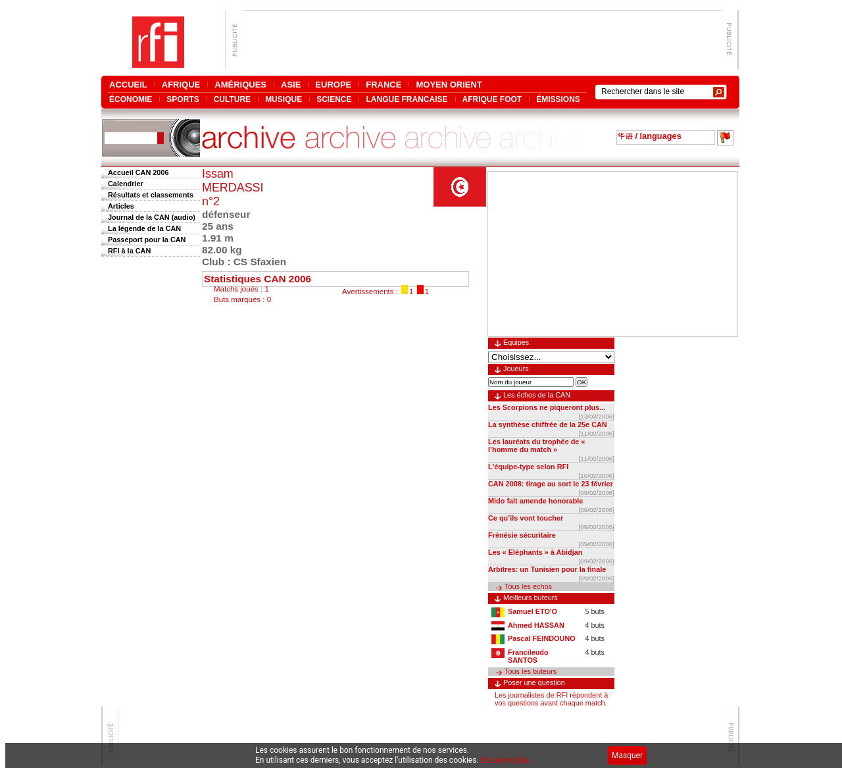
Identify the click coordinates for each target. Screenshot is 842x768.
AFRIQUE (181, 85)
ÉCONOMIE (130, 99)
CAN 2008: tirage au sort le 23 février (550, 484)
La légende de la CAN (144, 228)
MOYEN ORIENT (449, 85)
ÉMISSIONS (558, 99)
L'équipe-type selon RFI (528, 467)
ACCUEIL (128, 85)
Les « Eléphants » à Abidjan (535, 552)
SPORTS (182, 99)
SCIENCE (333, 99)
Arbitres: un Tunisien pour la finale (547, 569)
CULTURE (232, 99)
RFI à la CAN (129, 251)
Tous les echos (528, 586)
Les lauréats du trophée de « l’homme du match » (536, 445)
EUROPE (333, 85)
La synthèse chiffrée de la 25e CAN (547, 424)
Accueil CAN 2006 (138, 172)
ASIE (291, 85)
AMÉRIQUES (240, 85)
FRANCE (383, 85)
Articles (121, 206)
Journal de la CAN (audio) (151, 217)
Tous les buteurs (531, 671)
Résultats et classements (150, 195)
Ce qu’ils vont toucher (525, 518)
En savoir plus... (508, 760)
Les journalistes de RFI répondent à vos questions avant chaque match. (551, 699)
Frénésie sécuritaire (522, 535)
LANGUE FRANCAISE (406, 99)
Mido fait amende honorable (535, 501)
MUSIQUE (283, 99)
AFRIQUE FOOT (492, 99)
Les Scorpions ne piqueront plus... (546, 407)
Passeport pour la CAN (147, 239)
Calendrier (125, 184)
